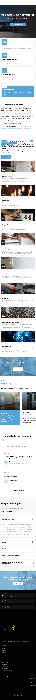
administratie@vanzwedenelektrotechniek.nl (11, 128)
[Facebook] (14, 695)
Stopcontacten (5, 666)
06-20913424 (7, 602)
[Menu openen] (33, 2)
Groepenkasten (5, 662)
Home (3, 648)
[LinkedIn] (21, 695)
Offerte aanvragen (18, 24)
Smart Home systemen (6, 670)
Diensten (3, 650)
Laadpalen (4, 668)
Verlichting (4, 664)
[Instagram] (18, 695)
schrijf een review (18, 490)
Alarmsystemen (5, 672)
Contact (18, 369)
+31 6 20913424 (27, 128)
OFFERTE (6, 157)
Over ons (3, 652)
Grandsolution (21, 698)
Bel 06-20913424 (18, 29)
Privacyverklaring (26, 692)
